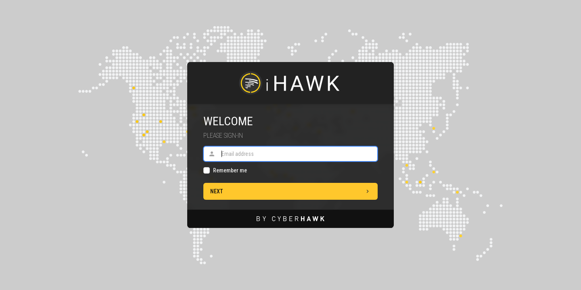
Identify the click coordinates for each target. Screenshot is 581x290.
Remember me (230, 170)
